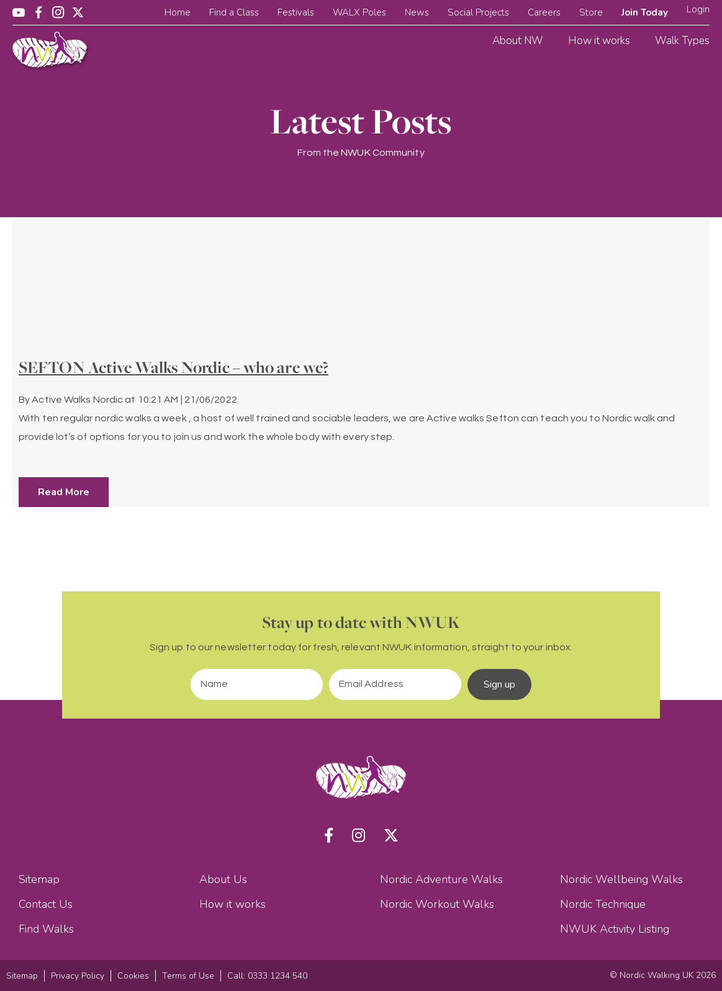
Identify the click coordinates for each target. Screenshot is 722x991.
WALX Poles (359, 12)
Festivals (296, 12)
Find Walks (46, 928)
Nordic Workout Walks (437, 904)
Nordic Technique (603, 904)
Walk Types (682, 41)
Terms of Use (188, 976)
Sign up (500, 684)
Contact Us (46, 904)
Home (178, 12)
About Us (223, 879)
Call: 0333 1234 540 (267, 976)
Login (698, 9)
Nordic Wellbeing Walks (621, 879)
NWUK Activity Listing (614, 928)
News (417, 12)
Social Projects (478, 12)
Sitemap (39, 879)
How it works (599, 41)
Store (591, 12)
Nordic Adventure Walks (441, 879)
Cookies (133, 976)
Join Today (644, 12)
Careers (544, 12)
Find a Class (234, 12)
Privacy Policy (77, 976)
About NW (517, 41)
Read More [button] (63, 492)
